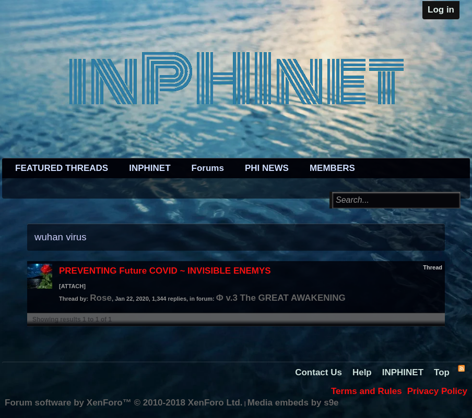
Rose (101, 298)
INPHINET (149, 168)
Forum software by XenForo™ (124, 403)
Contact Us (318, 372)
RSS (461, 368)
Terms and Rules (366, 391)
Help (362, 372)
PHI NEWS (267, 168)
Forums (208, 168)
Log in (441, 10)
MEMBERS (332, 168)
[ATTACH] (72, 286)
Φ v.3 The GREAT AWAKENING (281, 298)
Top (442, 372)
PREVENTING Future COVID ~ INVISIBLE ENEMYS (165, 271)
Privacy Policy (437, 391)
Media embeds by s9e (293, 403)
